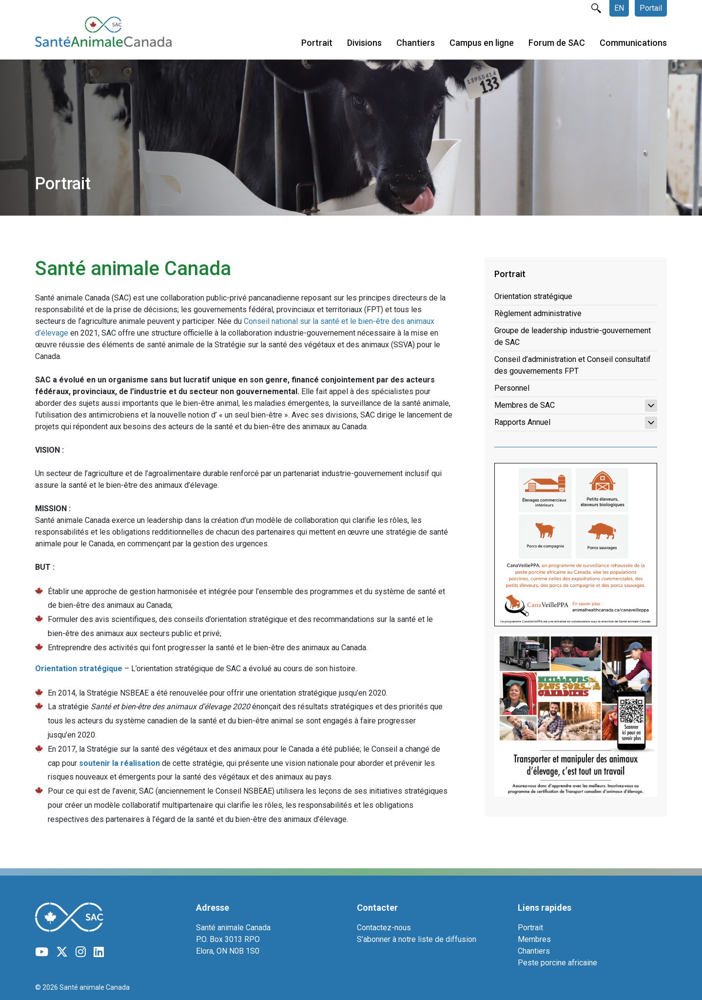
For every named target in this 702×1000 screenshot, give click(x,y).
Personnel (511, 388)
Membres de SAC (575, 406)
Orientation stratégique (533, 296)
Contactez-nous (384, 927)
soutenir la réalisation (119, 763)
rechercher (596, 8)
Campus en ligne (481, 43)
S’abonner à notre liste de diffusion (416, 939)
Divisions (364, 43)
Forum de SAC (556, 43)
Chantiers (415, 43)
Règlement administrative (538, 313)
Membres (534, 939)
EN (619, 8)
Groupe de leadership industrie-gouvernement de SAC (572, 336)
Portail (651, 8)
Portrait (316, 43)
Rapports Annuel (575, 423)
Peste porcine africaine (557, 962)
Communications (633, 43)
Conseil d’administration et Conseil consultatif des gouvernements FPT (572, 365)
